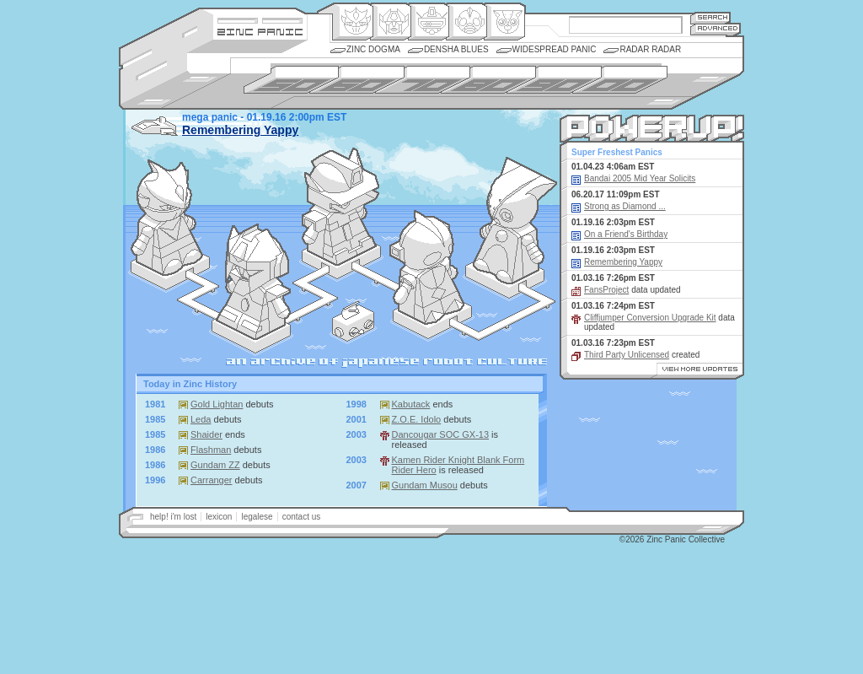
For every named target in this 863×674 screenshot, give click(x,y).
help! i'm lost (173, 516)
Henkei (390, 22)
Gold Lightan (216, 404)
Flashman (210, 450)
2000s (620, 80)
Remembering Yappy (240, 130)
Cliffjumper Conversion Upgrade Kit (650, 317)
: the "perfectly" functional (340, 207)
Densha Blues (456, 49)
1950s (291, 80)
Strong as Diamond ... (625, 206)
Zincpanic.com (260, 30)
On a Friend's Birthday (625, 234)
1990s (554, 80)
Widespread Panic (554, 49)
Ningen (466, 22)
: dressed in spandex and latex (426, 267)
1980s (488, 80)
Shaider (206, 434)
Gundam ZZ (215, 465)
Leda (200, 419)
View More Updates (697, 371)
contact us (301, 516)
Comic (504, 22)
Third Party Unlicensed (626, 354)
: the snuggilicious (515, 220)
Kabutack (411, 404)
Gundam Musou (425, 485)
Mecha (428, 22)
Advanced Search (715, 29)
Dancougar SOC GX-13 (441, 434)
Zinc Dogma (373, 49)
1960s (357, 80)
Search (710, 17)
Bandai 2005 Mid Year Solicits (639, 178)
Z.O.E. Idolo (417, 419)
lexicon (219, 516)
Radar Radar (650, 49)
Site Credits (260, 19)
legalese (256, 516)
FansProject (606, 289)
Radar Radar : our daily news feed (353, 321)
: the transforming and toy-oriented (253, 282)
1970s (422, 80)
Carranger (211, 480)
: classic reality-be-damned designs (167, 217)
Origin (353, 22)
